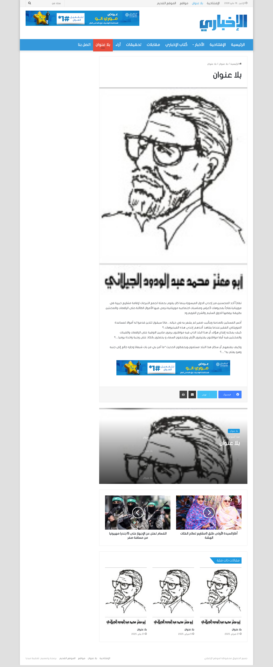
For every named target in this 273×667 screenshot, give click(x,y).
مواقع (184, 3)
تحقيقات (133, 45)
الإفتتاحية (213, 3)
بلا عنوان (197, 3)
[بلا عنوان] (221, 596)
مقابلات (153, 45)
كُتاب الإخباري (176, 45)
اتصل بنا (84, 45)
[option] (173, 446)
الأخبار (199, 45)
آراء (118, 45)
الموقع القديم (166, 3)
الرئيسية (238, 45)
